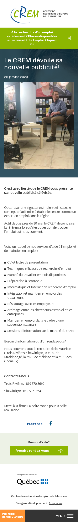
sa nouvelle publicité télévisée (27, 193)
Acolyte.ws (55, 503)
